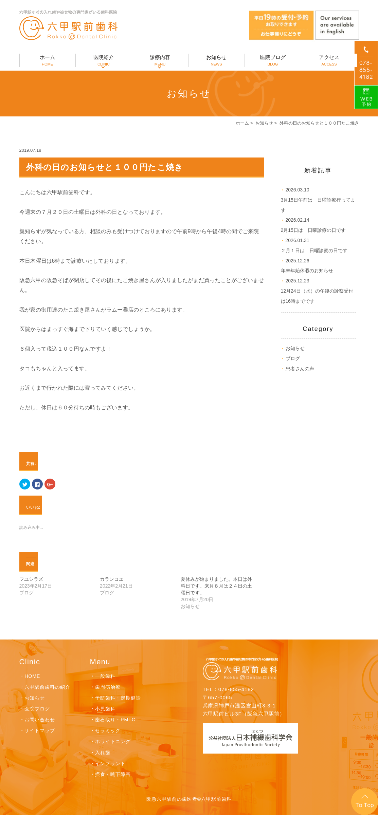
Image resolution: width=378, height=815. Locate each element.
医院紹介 (104, 60)
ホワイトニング (113, 741)
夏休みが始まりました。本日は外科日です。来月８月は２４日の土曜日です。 (216, 585)
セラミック (108, 730)
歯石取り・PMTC (115, 719)
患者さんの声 (300, 368)
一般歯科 (105, 676)
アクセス (329, 60)
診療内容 (160, 60)
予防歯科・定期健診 (118, 698)
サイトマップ (39, 730)
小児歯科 (105, 708)
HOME (32, 676)
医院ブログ (273, 60)
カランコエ (112, 579)
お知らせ (216, 60)
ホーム (47, 60)
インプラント (110, 763)
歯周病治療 (108, 687)
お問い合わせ (39, 719)
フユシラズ (31, 579)
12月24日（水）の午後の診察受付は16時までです (317, 291)
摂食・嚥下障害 (113, 774)
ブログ (293, 358)
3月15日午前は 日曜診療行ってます (318, 200)
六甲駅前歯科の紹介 (47, 687)
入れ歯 (102, 752)
